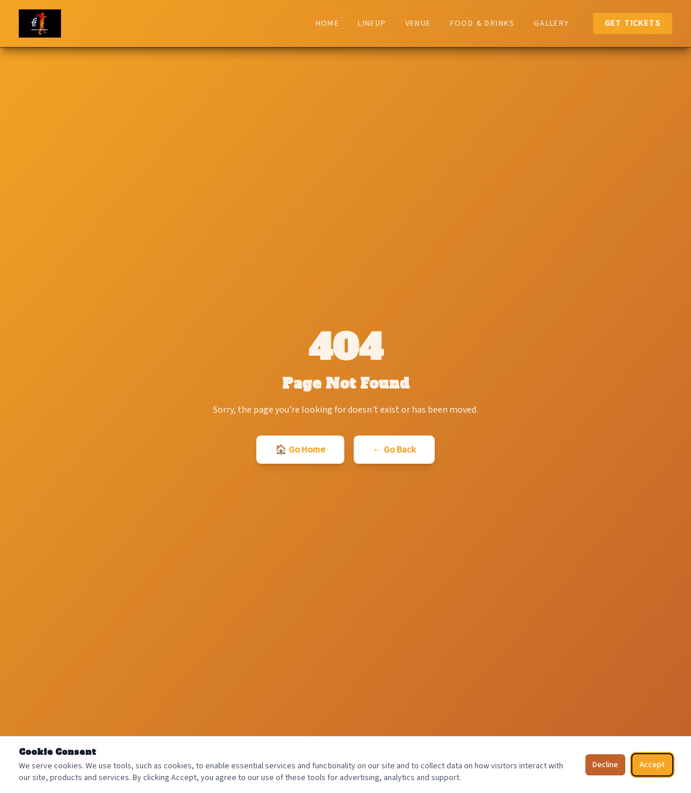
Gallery (552, 23)
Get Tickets (632, 23)
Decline (605, 765)
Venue (418, 23)
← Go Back (394, 449)
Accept (652, 765)
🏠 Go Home (300, 449)
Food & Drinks (482, 23)
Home (328, 23)
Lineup (372, 23)
